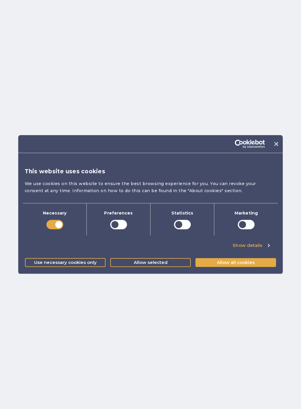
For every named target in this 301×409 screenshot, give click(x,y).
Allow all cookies (236, 262)
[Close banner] (276, 144)
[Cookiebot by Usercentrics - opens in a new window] (239, 143)
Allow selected (151, 262)
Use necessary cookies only (65, 262)
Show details (247, 245)
